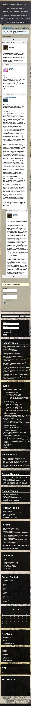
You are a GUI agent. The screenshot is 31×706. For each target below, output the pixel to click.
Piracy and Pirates (8, 429)
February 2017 (7, 640)
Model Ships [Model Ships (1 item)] (18, 671)
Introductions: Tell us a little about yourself (15, 541)
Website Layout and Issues (10, 548)
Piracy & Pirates (19, 18)
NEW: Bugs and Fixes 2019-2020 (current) (15, 370)
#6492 (24, 94)
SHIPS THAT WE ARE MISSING (13, 427)
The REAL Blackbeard (10, 430)
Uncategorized (7, 569)
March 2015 (6, 642)
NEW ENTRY (6, 350)
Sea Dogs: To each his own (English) (13, 367)
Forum (5, 559)
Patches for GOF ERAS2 (10, 374)
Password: (5, 294)
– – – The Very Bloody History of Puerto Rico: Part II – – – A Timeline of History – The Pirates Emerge (17, 441)
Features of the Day (22, 4)
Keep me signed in (8, 300)
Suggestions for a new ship (11, 500)
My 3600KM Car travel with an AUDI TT (14, 359)
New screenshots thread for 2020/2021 (14, 346)
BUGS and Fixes (7, 511)
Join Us (27, 18)
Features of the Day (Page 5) (14, 407)
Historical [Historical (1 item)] (11, 671)
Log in (5, 655)
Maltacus (5, 309)
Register (5, 654)
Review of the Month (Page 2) (12, 435)
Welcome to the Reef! (9, 4)
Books (6, 561)
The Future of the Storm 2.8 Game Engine (15, 465)
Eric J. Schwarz (25, 705)
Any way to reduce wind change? (12, 497)
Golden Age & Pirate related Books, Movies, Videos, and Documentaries (15, 536)
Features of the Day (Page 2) (12, 403)
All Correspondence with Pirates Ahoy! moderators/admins (14, 530)
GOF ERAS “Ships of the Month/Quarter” (17, 410)
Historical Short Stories (9, 413)
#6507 (27, 210)
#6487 (24, 42)
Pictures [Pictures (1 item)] (27, 671)
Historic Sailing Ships (9, 538)
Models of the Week (8, 458)
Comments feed (7, 658)
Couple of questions (9, 353)
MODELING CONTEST (9, 425)
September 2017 (7, 637)
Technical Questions (9, 356)
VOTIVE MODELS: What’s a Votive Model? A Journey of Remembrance (15, 461)
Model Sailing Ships (10, 566)
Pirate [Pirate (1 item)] (3, 672)
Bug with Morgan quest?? (10, 377)
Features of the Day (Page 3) (14, 404)
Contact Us (6, 445)
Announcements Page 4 (15, 395)
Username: (5, 288)
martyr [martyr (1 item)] (14, 671)
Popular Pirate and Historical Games (13, 544)
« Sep (3, 626)
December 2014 (7, 643)
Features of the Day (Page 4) (14, 405)
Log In (4, 303)
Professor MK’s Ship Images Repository (15, 15)
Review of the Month (13, 22)
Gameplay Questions (9, 515)
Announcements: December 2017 (12, 389)
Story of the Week (12, 8)
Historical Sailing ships (11, 562)
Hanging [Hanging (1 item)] (6, 671)
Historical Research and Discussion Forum (15, 539)
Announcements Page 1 (11, 391)
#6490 (24, 64)
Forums (17, 27)
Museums (7, 568)
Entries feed (6, 657)
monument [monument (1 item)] (23, 671)
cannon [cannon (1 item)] (3, 671)
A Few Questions (8, 499)
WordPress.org (7, 660)
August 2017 (6, 639)
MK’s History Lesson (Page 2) (12, 419)
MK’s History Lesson (7, 18)
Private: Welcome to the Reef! (8, 27)
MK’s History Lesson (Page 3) (12, 421)
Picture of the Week (8, 459)
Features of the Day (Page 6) (14, 408)
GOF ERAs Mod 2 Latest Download (13, 363)
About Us (21, 8)
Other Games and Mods (9, 542)
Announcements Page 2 (12, 392)
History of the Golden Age (11, 563)
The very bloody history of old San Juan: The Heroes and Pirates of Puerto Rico (16, 437)
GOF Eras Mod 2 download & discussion (15, 11)
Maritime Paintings (9, 565)
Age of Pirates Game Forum (11, 528)
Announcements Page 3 (14, 394)
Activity (5, 447)
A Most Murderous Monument (11, 464)
